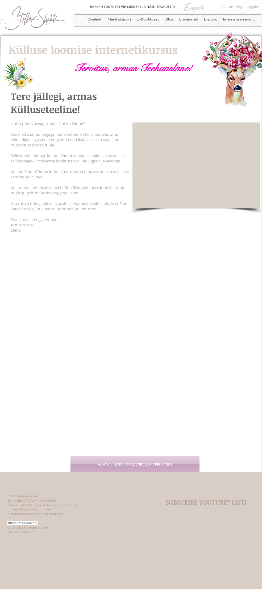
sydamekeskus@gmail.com (27, 527)
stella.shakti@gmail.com (56, 192)
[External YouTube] (196, 165)
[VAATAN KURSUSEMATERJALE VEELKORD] (134, 464)
